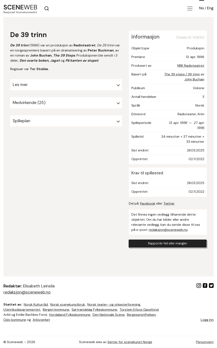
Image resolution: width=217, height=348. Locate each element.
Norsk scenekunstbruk (67, 304)
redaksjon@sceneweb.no (168, 229)
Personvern (205, 342)
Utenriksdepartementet (21, 309)
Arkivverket (41, 319)
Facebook (147, 203)
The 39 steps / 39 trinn (182, 74)
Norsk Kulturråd (36, 304)
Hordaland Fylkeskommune (69, 314)
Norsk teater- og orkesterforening (113, 304)
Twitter (169, 203)
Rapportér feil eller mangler (167, 244)
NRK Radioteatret (190, 65)
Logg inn (207, 319)
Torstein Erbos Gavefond (139, 309)
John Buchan (194, 79)
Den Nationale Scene (109, 314)
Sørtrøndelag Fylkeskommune (94, 309)
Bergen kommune (56, 309)
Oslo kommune (14, 319)
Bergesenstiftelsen (141, 314)
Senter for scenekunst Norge (129, 342)
